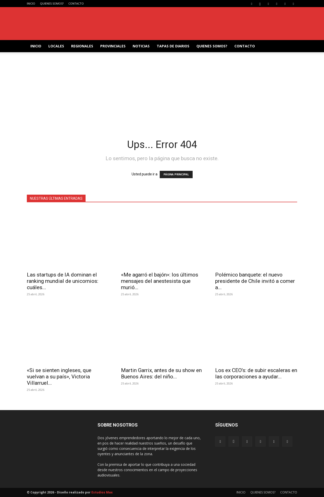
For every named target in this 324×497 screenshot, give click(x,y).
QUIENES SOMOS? (52, 3)
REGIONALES (82, 46)
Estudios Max (102, 492)
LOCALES (56, 46)
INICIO (31, 3)
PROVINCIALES (113, 46)
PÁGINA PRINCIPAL (176, 174)
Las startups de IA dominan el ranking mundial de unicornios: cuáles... (62, 281)
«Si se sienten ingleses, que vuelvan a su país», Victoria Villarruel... (59, 376)
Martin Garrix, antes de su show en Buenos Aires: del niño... (161, 373)
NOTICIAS (141, 46)
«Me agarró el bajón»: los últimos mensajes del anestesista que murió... (159, 281)
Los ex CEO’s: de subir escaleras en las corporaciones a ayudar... (256, 373)
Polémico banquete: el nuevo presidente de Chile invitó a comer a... (255, 281)
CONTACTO (76, 3)
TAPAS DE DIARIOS (173, 46)
